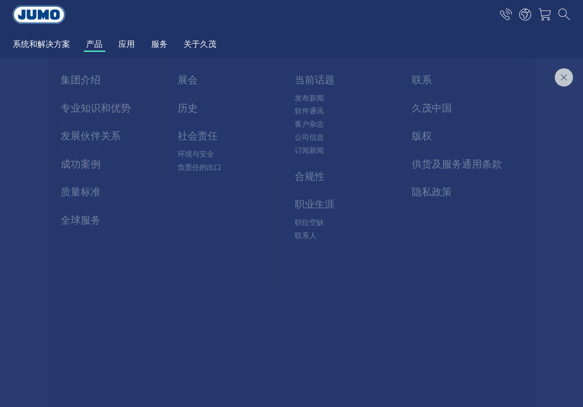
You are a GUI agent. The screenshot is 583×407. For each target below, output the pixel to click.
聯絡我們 (550, 109)
